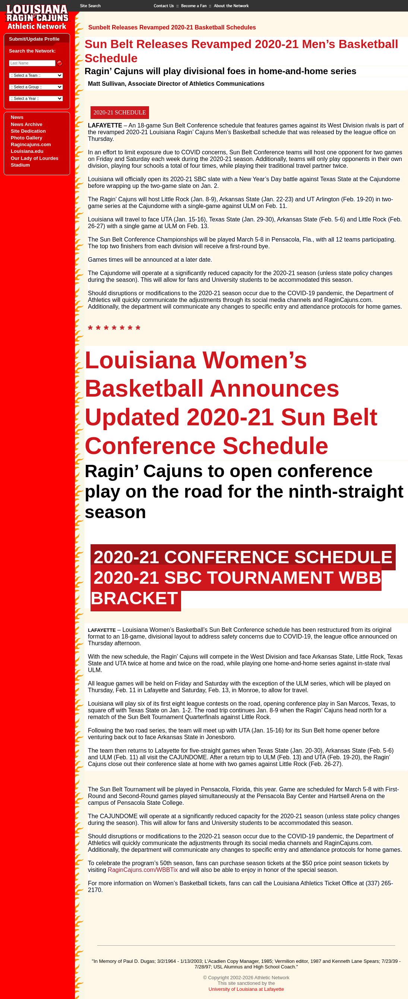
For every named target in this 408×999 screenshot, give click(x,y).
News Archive (26, 124)
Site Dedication (28, 131)
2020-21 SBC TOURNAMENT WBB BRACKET (236, 588)
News (17, 117)
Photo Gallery (26, 138)
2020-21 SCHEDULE (120, 112)
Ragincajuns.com (31, 144)
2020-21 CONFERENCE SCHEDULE (243, 557)
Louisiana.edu (27, 151)
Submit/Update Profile (34, 39)
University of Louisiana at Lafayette (246, 989)
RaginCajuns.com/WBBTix (143, 870)
